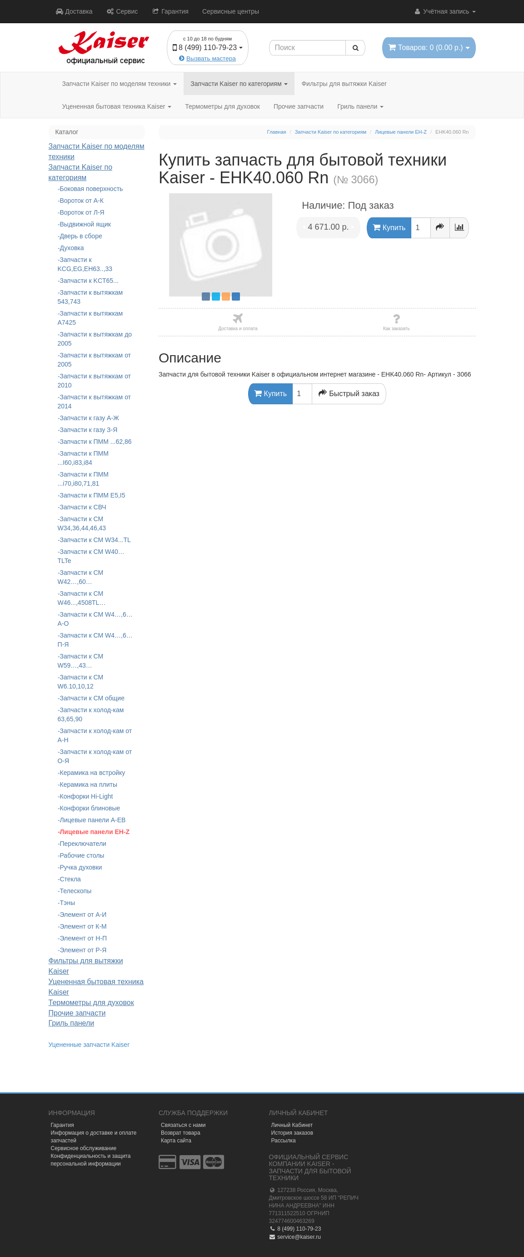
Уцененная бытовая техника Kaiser (117, 106)
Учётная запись (444, 11)
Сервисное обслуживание (84, 1148)
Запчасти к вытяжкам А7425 (90, 318)
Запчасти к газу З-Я (89, 429)
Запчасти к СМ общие (92, 698)
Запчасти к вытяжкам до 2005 (95, 339)
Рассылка (283, 1140)
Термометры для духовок (222, 106)
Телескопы (76, 891)
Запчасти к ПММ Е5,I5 (92, 495)
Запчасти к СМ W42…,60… (81, 577)
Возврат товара (180, 1133)
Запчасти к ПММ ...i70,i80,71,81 (83, 479)
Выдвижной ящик (85, 224)
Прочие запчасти (299, 106)
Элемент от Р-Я (83, 950)
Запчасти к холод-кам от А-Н (95, 735)
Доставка (74, 11)
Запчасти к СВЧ (83, 507)
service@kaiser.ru (295, 1237)
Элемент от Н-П (83, 938)
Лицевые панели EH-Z (95, 831)
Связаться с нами (183, 1125)
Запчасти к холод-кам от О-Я (95, 756)
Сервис (122, 11)
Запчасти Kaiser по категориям (239, 83)
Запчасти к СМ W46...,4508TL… (82, 598)
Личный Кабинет (292, 1125)
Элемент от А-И (83, 914)
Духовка (72, 247)
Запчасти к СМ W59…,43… (81, 661)
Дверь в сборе (81, 236)
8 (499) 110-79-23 (295, 1229)
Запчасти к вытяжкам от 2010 (94, 380)
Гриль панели (360, 106)
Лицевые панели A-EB (93, 820)
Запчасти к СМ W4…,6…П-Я (95, 640)
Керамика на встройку (92, 772)
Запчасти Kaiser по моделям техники (119, 83)
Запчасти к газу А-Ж (90, 418)
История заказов (292, 1133)
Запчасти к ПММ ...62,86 (96, 441)
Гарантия (170, 11)
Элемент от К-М (83, 926)
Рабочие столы (82, 855)
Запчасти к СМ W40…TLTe (91, 556)
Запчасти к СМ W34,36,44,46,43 (82, 523)
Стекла (70, 879)
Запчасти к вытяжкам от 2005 (94, 360)
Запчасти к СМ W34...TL (95, 539)
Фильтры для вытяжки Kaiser (343, 83)
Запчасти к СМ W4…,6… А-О (95, 619)
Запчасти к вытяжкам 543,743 (90, 297)
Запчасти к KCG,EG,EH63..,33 (85, 264)
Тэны (67, 902)
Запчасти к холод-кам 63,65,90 (91, 714)
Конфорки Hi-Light (86, 796)
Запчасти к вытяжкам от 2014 (94, 401)
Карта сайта (176, 1140)
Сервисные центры (230, 11)
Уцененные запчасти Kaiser (89, 1044)
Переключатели (83, 843)
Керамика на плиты (89, 784)
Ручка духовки (81, 867)
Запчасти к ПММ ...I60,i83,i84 (83, 458)
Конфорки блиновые (90, 808)
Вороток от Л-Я (82, 212)
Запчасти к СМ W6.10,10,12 (81, 682)
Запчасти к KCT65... (89, 280)
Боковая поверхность (91, 188)
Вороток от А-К (82, 200)
